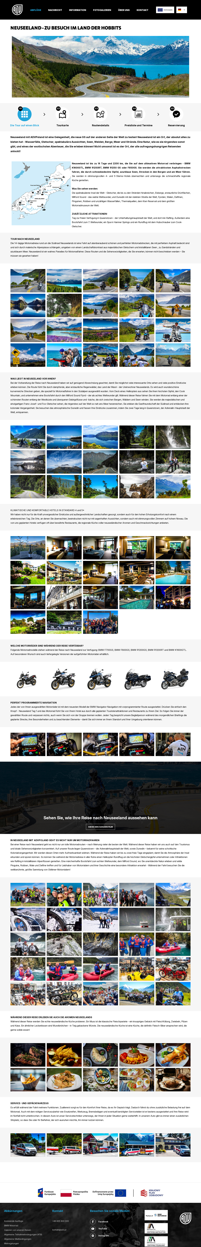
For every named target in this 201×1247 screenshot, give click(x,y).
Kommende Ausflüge (13, 1221)
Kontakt (142, 10)
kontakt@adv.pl (59, 1230)
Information (77, 10)
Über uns (124, 10)
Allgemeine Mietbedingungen (17, 1239)
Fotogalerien (102, 10)
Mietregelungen (11, 1243)
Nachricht (55, 10)
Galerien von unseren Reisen (17, 1230)
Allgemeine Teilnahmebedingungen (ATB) (23, 1234)
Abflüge (35, 10)
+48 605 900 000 (60, 1221)
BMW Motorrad (11, 1225)
